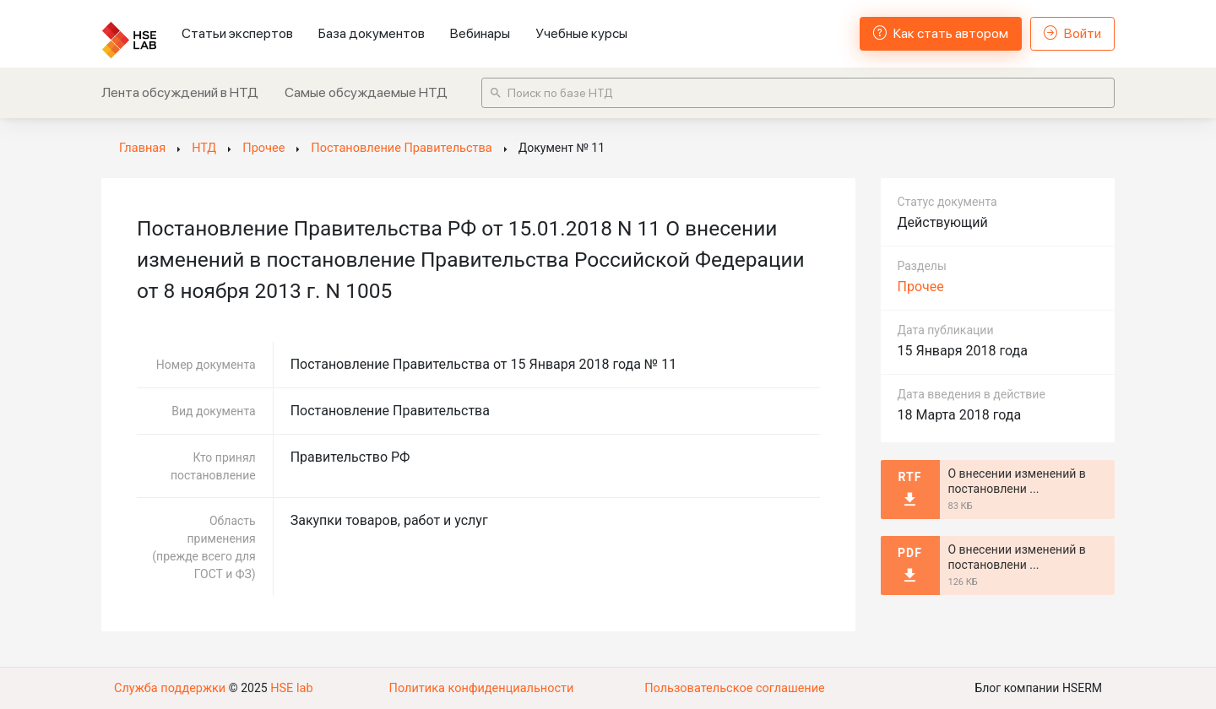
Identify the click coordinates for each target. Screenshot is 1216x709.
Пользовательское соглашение (735, 688)
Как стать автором (940, 33)
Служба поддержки (168, 688)
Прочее (921, 287)
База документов (371, 33)
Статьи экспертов (237, 33)
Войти (1072, 33)
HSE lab (286, 688)
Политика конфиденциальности (481, 688)
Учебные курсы (581, 33)
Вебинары (480, 33)
